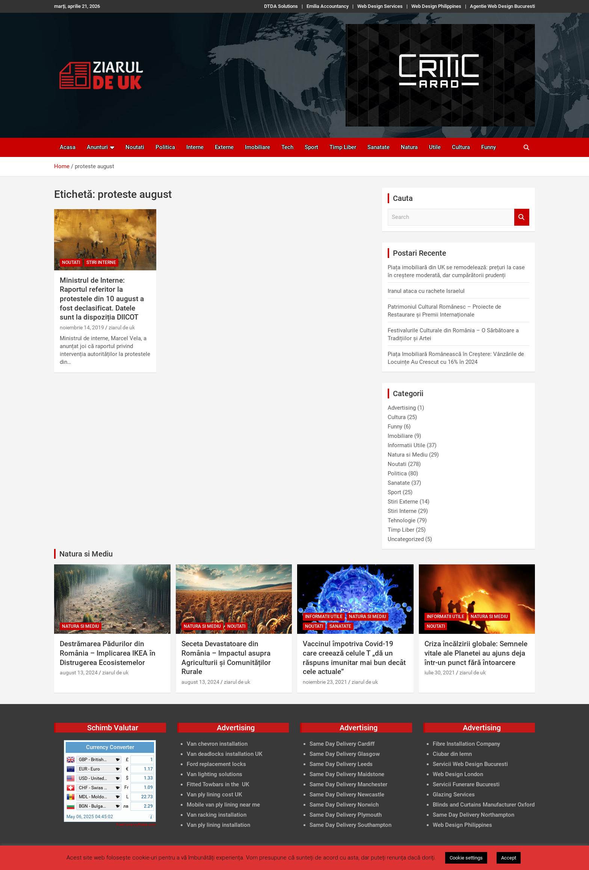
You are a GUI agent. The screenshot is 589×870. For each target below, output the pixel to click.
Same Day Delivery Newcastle (347, 794)
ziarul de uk (122, 327)
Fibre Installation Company (466, 743)
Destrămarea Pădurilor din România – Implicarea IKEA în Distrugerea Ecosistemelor (108, 652)
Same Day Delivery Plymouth (346, 814)
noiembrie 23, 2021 (325, 682)
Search (521, 217)
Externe (224, 147)
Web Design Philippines (436, 6)
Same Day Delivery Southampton (350, 825)
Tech (287, 147)
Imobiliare (257, 147)
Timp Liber (342, 147)
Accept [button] (508, 858)
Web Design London (458, 774)
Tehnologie (401, 520)
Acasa (68, 147)
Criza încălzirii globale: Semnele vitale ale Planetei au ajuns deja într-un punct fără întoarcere (475, 652)
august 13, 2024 (79, 672)
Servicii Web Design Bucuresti (470, 764)
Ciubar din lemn (452, 754)
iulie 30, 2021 (439, 672)
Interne (195, 147)
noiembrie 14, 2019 (82, 327)
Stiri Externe (403, 501)
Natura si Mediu (407, 454)
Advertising (402, 407)
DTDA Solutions (281, 6)
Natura (409, 147)
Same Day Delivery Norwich (344, 804)
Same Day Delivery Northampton (473, 814)
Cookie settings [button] (466, 858)
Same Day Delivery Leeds (341, 764)
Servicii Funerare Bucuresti (466, 784)
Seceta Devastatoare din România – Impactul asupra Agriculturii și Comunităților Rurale (226, 657)
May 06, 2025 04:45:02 (89, 816)
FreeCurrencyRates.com (136, 824)
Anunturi (97, 147)
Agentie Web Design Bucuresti (502, 6)
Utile (435, 147)
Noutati (134, 147)
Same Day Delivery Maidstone (347, 774)
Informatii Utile (406, 445)
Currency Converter (110, 747)
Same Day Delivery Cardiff (342, 743)
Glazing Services (454, 794)
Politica (165, 147)
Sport (311, 147)
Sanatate (378, 147)
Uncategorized (406, 539)
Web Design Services (380, 6)
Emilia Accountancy (328, 6)
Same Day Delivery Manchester (348, 784)
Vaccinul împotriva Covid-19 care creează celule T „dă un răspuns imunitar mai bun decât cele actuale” (354, 657)
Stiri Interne (101, 262)
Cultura (461, 147)
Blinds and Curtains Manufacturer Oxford (484, 804)
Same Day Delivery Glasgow (345, 754)
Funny (488, 147)
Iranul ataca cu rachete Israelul (426, 291)
